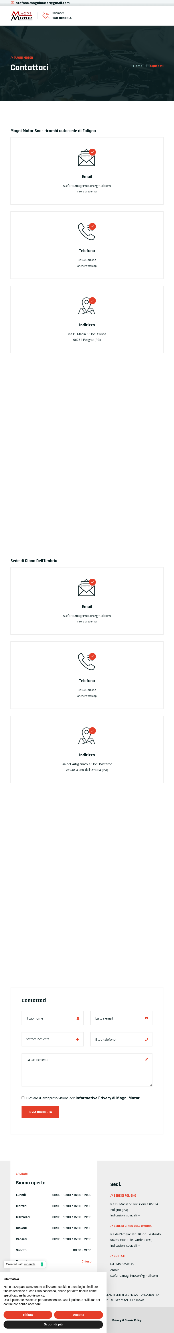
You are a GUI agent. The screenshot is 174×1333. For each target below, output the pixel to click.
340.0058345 (87, 260)
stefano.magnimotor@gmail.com (40, 3)
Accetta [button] (78, 1315)
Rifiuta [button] (28, 1315)
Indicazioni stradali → (125, 1215)
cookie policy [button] (35, 1295)
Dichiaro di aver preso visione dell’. (81, 1097)
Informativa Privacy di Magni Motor (107, 1097)
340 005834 (62, 18)
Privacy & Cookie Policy (127, 1320)
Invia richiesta (40, 1112)
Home (137, 66)
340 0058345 (124, 1264)
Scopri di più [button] (53, 1324)
